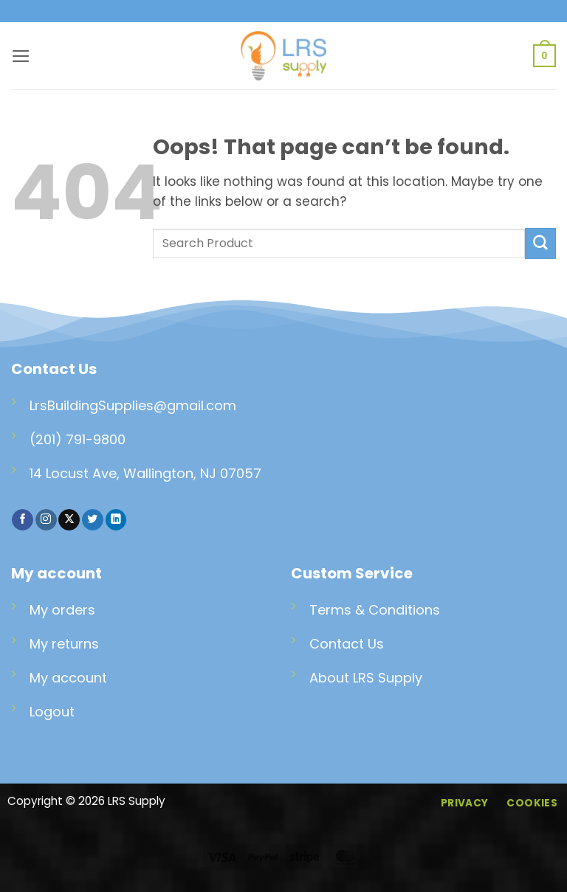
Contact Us (346, 644)
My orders (62, 610)
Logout (52, 711)
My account (68, 677)
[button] (21, 56)
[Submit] (540, 243)
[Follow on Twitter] (92, 520)
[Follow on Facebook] (22, 520)
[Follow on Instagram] (46, 520)
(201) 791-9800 (78, 439)
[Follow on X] (69, 520)
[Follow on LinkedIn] (116, 520)
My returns (64, 644)
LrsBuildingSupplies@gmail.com (133, 405)
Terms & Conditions (374, 610)
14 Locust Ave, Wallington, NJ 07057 (145, 473)
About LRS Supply (365, 677)
